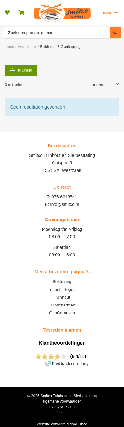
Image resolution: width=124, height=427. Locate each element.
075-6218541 (64, 196)
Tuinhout (62, 297)
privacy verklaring (61, 406)
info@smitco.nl (64, 204)
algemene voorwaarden (61, 401)
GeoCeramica (62, 313)
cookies (62, 412)
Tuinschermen (62, 305)
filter (21, 70)
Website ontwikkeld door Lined (62, 424)
